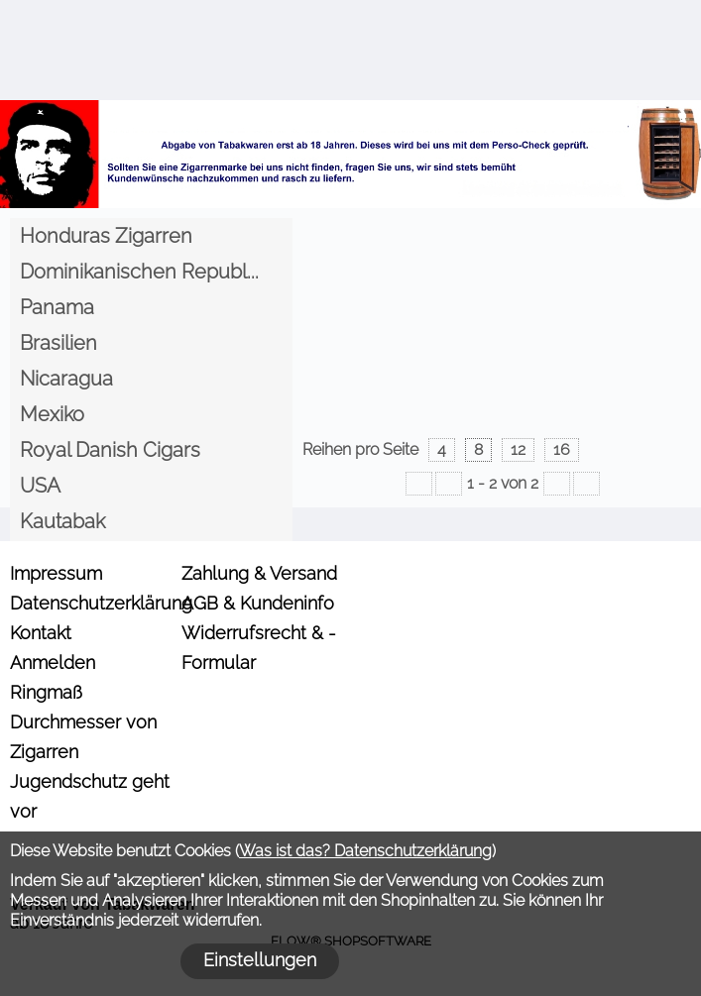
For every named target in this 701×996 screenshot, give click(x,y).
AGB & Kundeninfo (257, 603)
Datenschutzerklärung (92, 603)
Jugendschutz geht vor (90, 796)
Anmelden (52, 662)
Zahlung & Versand (259, 573)
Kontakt (40, 632)
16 (561, 449)
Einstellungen (259, 959)
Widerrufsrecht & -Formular (258, 647)
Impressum (56, 573)
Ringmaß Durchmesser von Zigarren (83, 722)
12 (518, 449)
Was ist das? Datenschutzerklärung (365, 850)
